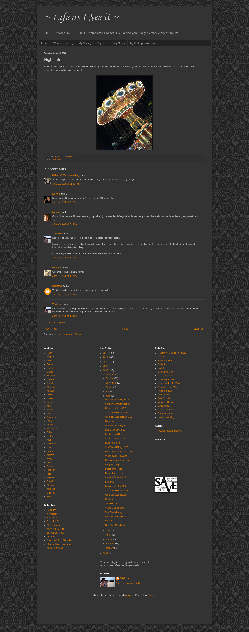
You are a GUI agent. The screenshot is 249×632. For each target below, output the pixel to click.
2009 (106, 366)
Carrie (50, 372)
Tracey (50, 409)
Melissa (51, 455)
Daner (161, 356)
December (111, 374)
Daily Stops (118, 43)
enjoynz (130, 595)
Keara (50, 451)
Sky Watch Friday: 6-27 (116, 412)
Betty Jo (162, 364)
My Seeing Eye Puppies (92, 43)
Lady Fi (161, 368)
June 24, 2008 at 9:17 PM (65, 276)
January (110, 548)
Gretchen (51, 383)
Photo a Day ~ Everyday (59, 544)
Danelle (51, 379)
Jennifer (51, 481)
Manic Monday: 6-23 (115, 430)
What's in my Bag (63, 43)
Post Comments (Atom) (69, 334)
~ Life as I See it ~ (81, 17)
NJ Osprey (52, 514)
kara (49, 474)
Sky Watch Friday (55, 532)
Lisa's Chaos (164, 394)
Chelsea (51, 492)
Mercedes (57, 267)
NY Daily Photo (165, 375)
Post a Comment (57, 322)
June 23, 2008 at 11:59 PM (65, 184)
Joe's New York (165, 413)
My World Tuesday (56, 529)
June (108, 395)
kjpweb (56, 194)
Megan (50, 485)
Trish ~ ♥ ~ (58, 233)
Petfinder (51, 510)
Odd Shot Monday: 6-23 (117, 425)
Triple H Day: (111, 503)
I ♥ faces (51, 536)
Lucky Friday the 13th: (116, 486)
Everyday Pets (54, 521)
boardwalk (57, 159)
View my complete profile (128, 583)
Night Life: (110, 421)
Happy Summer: (113, 443)
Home (44, 43)
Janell (50, 394)
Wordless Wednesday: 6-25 (118, 417)
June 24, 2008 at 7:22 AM (64, 202)
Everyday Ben (165, 360)
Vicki (49, 496)
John (49, 432)
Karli (49, 440)
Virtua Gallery (164, 406)
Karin (49, 447)
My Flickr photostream (143, 43)
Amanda (51, 489)
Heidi (49, 413)
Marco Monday (54, 525)
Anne (49, 360)
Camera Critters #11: (115, 438)
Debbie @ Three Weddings (66, 175)
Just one (51, 436)
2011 (106, 357)
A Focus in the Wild (167, 387)
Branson (51, 470)
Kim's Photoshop (55, 547)
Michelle (51, 477)
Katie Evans (53, 517)
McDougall (52, 428)
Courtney (51, 417)
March (109, 539)
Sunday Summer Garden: (117, 404)
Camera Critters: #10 (115, 477)
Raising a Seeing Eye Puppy (172, 353)
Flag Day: (110, 482)
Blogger (151, 595)
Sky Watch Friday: (114, 512)
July (108, 391)
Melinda (51, 387)
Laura (50, 421)
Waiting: (109, 520)
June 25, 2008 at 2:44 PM (65, 294)
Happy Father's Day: (115, 473)
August (109, 387)
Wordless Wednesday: (116, 495)
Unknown (57, 286)
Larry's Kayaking (166, 417)
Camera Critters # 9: (115, 507)
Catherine (52, 443)
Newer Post (51, 328)
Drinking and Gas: (114, 434)
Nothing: (109, 499)
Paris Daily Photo (166, 409)
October (110, 378)
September (111, 383)
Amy (49, 406)
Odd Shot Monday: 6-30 (117, 399)
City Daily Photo (166, 379)
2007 (106, 553)
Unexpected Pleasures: (116, 455)
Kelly (49, 462)
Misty (49, 458)
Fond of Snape (165, 390)
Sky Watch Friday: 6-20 (116, 447)
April (108, 535)
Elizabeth (51, 375)
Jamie (50, 364)
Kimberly (51, 390)
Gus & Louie (164, 398)
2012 (106, 353)
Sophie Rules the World (169, 383)
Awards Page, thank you (170, 430)
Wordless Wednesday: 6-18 (118, 451)
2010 (106, 361)
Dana (49, 353)
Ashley (50, 424)
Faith (49, 402)
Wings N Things (165, 402)
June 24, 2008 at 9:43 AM (64, 224)
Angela (50, 356)
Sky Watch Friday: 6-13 (116, 490)
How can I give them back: (118, 460)
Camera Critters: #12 (115, 408)
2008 (106, 370)
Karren (50, 398)
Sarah (50, 466)
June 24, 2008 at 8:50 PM (65, 257)
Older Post (199, 328)
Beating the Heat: (113, 469)
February (110, 543)
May (108, 530)
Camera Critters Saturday (59, 540)
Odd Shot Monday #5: (116, 525)
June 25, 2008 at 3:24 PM (65, 316)
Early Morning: (112, 464)
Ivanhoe (56, 212)
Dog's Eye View (165, 372)
